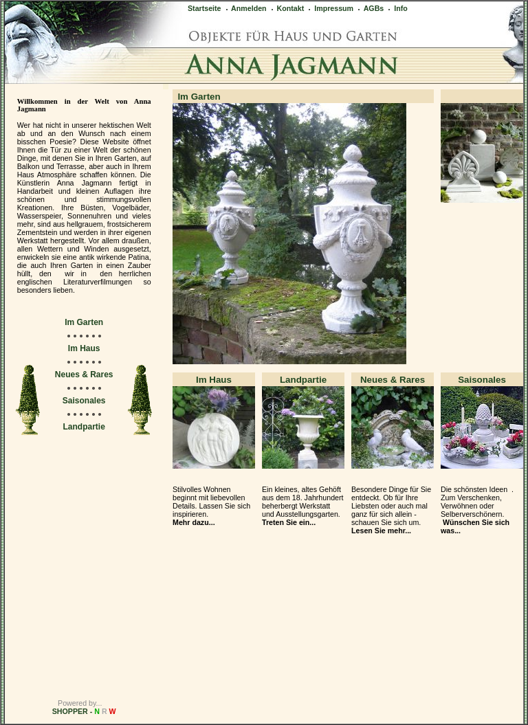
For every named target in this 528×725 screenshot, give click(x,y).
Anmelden (245, 8)
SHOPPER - (84, 711)
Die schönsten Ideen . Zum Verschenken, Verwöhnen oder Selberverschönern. (477, 510)
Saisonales (84, 400)
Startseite (204, 8)
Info (397, 8)
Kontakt (287, 8)
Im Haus (84, 348)
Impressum (330, 8)
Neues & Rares (84, 374)
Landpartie (84, 427)
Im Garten (84, 322)
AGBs (370, 8)
